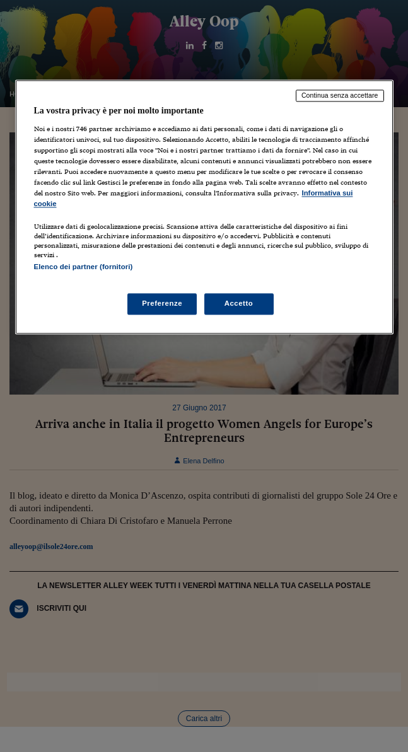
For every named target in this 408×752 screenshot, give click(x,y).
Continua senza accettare (339, 95)
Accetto (239, 304)
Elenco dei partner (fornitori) (83, 266)
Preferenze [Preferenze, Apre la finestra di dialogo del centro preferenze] (162, 304)
